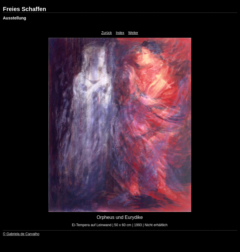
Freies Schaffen (24, 9)
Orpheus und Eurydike (120, 217)
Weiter (133, 33)
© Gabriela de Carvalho (21, 234)
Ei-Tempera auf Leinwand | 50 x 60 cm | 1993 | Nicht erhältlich (120, 225)
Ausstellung (14, 18)
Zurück (106, 33)
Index (120, 33)
